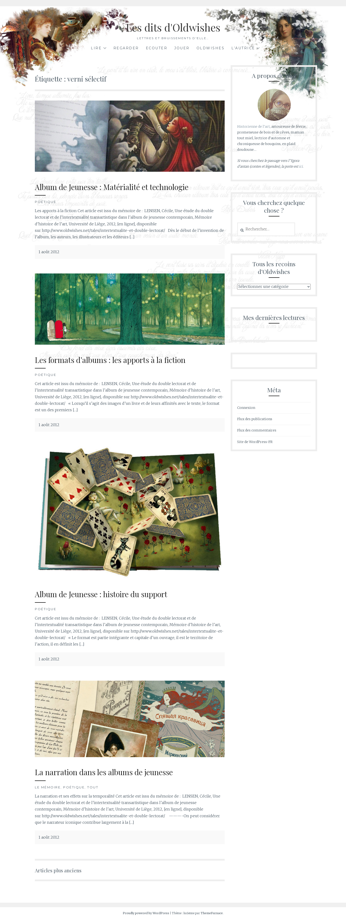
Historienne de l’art (253, 126)
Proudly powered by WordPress (146, 913)
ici (301, 166)
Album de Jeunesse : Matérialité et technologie (122, 186)
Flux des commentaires (256, 430)
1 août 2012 (48, 251)
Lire (96, 48)
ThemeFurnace (212, 913)
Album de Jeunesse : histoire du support (110, 593)
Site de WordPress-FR (254, 442)
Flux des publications (254, 419)
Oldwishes (211, 48)
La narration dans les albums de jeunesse (113, 771)
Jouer (182, 48)
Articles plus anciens (61, 870)
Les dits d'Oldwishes (173, 27)
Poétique (45, 202)
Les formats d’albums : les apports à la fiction (120, 359)
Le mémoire (48, 787)
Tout (92, 787)
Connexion (246, 408)
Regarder (126, 48)
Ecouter (156, 48)
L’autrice (243, 48)
